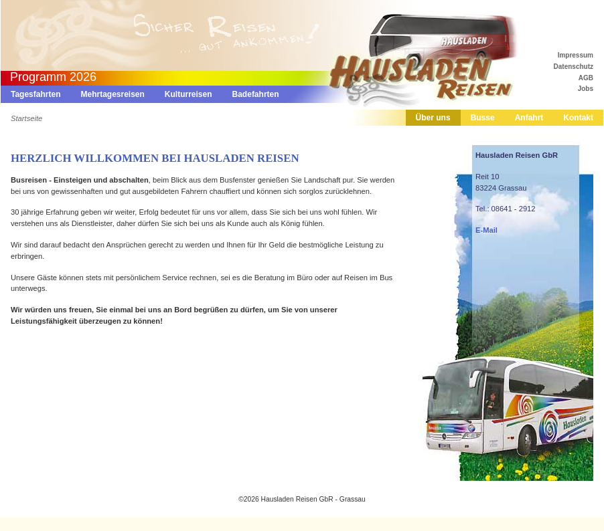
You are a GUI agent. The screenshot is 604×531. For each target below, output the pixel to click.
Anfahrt (529, 117)
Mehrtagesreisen (112, 94)
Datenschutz (573, 66)
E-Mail (486, 230)
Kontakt (578, 117)
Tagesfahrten (35, 94)
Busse (483, 117)
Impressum (575, 55)
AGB (586, 78)
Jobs (585, 88)
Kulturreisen (188, 94)
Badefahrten (255, 94)
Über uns (433, 117)
